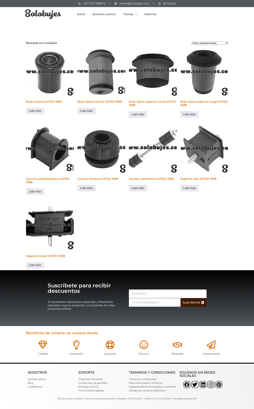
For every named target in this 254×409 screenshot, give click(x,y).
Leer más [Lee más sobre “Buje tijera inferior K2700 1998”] (86, 111)
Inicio (81, 14)
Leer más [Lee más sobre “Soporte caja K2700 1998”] (189, 188)
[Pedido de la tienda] (210, 43)
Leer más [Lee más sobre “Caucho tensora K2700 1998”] (86, 188)
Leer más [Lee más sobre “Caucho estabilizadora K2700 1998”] (35, 191)
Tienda (130, 14)
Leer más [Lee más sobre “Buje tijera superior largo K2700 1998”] (189, 114)
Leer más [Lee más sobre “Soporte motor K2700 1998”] (35, 265)
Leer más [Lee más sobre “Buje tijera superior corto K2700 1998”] (138, 114)
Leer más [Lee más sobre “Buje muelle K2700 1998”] (35, 111)
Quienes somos (104, 14)
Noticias (150, 14)
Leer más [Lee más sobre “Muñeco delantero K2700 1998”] (138, 188)
